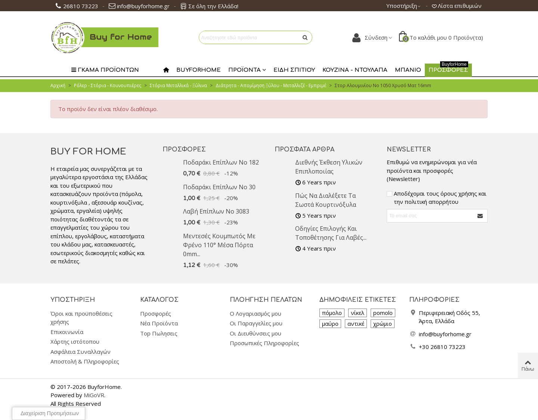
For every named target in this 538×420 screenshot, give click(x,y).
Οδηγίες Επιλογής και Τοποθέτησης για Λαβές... (331, 233)
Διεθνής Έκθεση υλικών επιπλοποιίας (328, 166)
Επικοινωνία (66, 331)
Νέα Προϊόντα (159, 323)
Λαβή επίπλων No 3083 (216, 211)
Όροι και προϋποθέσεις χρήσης (81, 318)
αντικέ (355, 323)
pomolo (383, 312)
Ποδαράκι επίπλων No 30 (219, 187)
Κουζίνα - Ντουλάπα (354, 70)
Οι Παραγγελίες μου (256, 323)
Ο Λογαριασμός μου (255, 313)
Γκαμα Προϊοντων (105, 70)
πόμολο (332, 312)
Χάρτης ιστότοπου (74, 341)
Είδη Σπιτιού (294, 70)
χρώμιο (382, 323)
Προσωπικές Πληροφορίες (264, 343)
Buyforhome (198, 70)
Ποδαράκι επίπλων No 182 (221, 162)
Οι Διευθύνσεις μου (255, 333)
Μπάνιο (408, 70)
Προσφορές (184, 149)
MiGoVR (94, 395)
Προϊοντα (244, 70)
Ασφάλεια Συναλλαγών (80, 351)
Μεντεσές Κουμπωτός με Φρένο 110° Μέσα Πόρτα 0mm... (219, 245)
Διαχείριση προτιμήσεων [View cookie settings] (50, 413)
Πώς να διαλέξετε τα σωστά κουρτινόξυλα (325, 200)
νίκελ (357, 312)
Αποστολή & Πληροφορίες (84, 361)
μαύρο (330, 323)
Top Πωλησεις (158, 333)
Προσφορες (448, 68)
